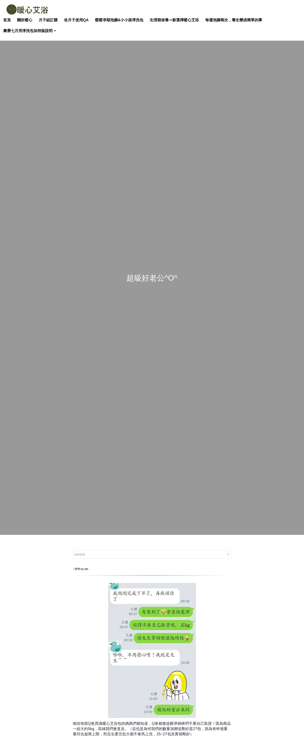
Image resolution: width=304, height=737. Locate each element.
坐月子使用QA (76, 20)
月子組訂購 (48, 20)
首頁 (7, 20)
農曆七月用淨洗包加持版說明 (28, 31)
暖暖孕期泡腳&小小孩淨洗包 (119, 20)
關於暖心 (24, 20)
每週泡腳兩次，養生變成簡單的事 (233, 20)
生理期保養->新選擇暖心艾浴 (174, 20)
